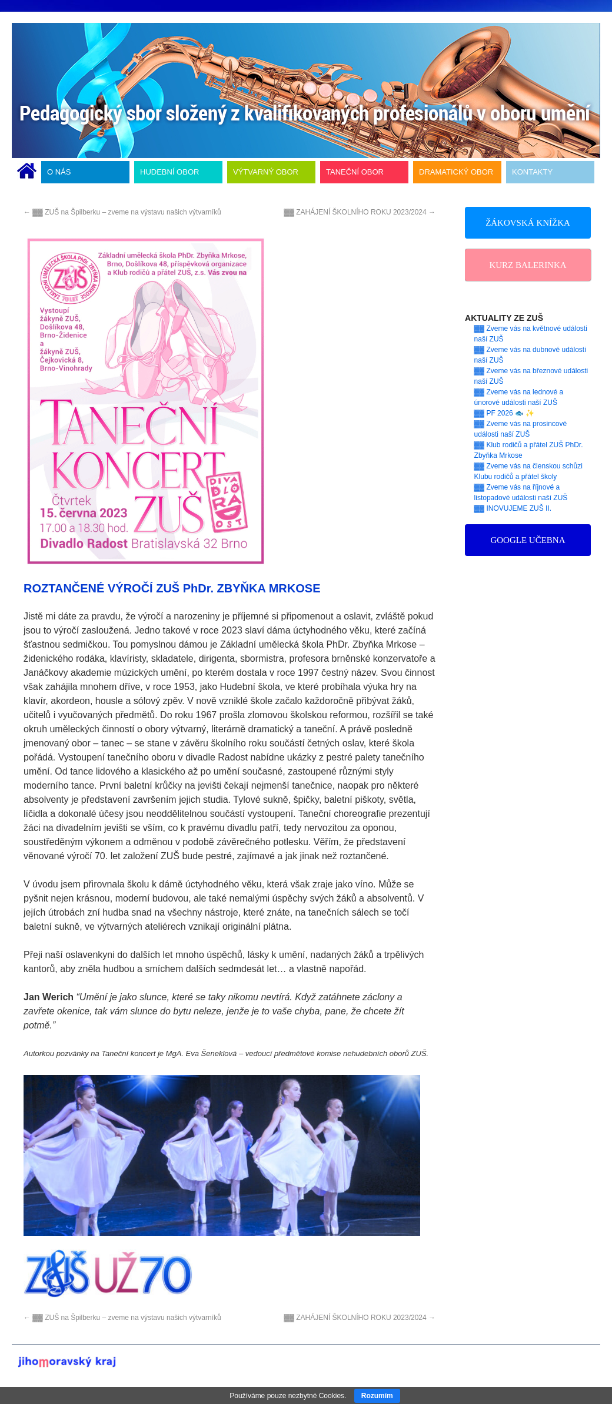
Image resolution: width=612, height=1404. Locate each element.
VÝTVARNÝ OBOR (265, 171)
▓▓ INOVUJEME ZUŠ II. (513, 508)
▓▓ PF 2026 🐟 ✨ (504, 413)
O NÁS (59, 171)
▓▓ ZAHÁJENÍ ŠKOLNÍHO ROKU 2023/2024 (359, 212)
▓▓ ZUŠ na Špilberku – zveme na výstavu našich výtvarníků (122, 212)
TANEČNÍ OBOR (355, 171)
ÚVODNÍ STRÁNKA (26, 172)
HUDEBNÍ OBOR (169, 171)
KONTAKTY (532, 171)
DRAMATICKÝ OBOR (456, 171)
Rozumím (377, 1396)
